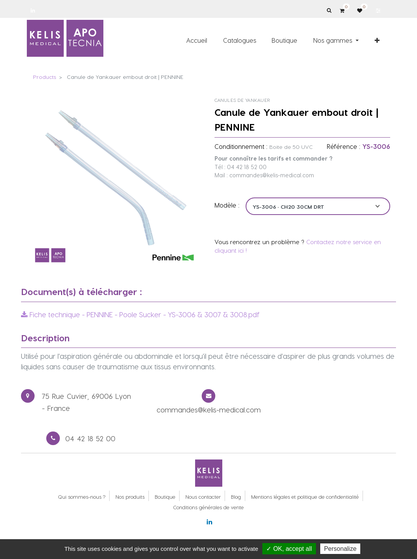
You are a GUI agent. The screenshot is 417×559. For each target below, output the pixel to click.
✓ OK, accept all (289, 548)
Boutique (165, 497)
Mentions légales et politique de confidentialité (305, 497)
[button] (377, 40)
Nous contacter (203, 497)
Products (44, 76)
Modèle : (227, 205)
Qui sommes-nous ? (81, 497)
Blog (236, 497)
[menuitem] (196, 40)
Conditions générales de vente (208, 507)
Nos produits (130, 497)
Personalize (340, 548)
